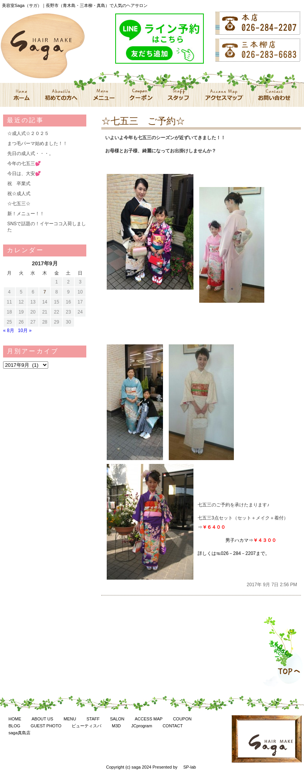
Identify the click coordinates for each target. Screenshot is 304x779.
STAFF (92, 719)
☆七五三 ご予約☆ (143, 121)
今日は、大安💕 (24, 173)
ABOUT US (42, 719)
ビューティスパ (86, 725)
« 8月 (8, 330)
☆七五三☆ (18, 203)
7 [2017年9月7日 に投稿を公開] (45, 292)
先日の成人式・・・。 (30, 153)
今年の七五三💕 (24, 163)
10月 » (25, 330)
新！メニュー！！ (25, 213)
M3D (116, 725)
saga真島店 (19, 732)
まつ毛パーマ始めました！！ (37, 143)
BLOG (14, 725)
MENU (70, 719)
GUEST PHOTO (46, 725)
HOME (14, 719)
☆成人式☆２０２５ (28, 133)
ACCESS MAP (149, 719)
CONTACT (173, 725)
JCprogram (141, 725)
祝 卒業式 (18, 183)
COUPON (182, 719)
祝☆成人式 (18, 193)
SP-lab (189, 767)
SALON (117, 719)
